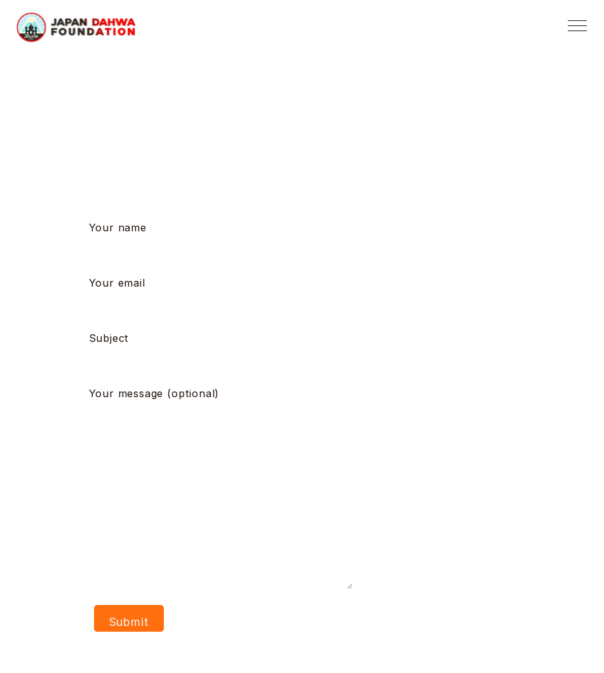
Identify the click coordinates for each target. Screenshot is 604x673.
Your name (227, 239)
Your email (227, 294)
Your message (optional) (220, 489)
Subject (227, 349)
